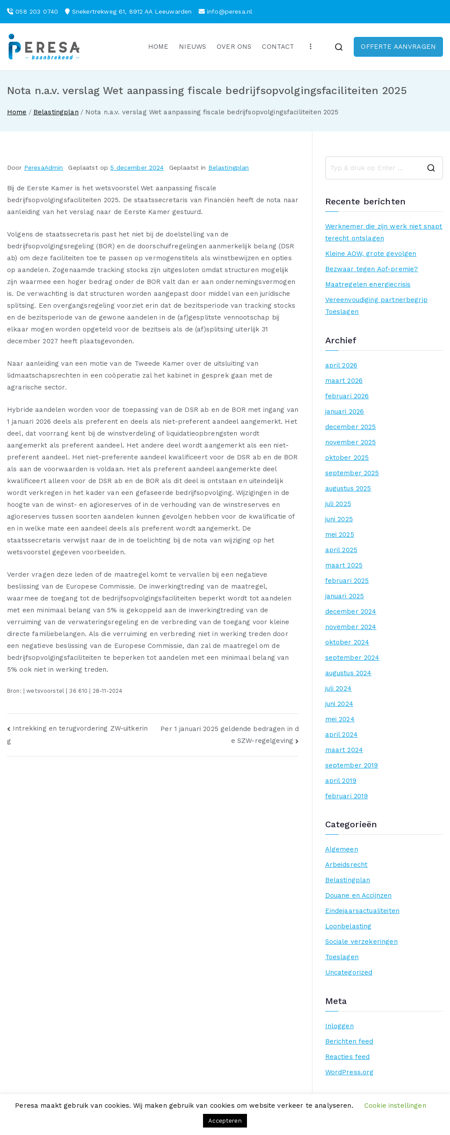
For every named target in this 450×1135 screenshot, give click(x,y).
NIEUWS (192, 47)
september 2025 (352, 473)
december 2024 (351, 611)
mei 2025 (339, 534)
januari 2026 (344, 411)
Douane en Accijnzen (358, 895)
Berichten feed (349, 1041)
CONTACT (278, 47)
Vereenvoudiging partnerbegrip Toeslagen (376, 306)
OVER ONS (234, 47)
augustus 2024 (348, 673)
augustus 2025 (348, 488)
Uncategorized (349, 972)
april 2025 (341, 550)
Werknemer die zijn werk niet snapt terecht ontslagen (384, 232)
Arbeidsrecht (346, 865)
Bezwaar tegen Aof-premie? (371, 269)
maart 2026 (344, 381)
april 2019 (341, 781)
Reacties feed (347, 1057)
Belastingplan (228, 167)
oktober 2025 (347, 458)
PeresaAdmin (43, 167)
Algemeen (341, 849)
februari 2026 (347, 396)
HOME (158, 47)
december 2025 (350, 427)
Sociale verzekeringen (361, 942)
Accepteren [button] (225, 1120)
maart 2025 (344, 565)
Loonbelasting (348, 926)
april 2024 (341, 734)
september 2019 (351, 765)
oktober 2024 (347, 642)
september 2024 (352, 658)
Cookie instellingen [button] (395, 1106)
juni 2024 (339, 704)
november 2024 (351, 627)
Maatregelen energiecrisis (368, 284)
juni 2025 (339, 519)
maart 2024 (344, 750)
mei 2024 (340, 719)
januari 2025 (344, 596)
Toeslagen (342, 957)
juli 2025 (338, 504)
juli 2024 (338, 688)
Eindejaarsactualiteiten (362, 911)
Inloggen (339, 1026)
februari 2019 (346, 796)
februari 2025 (347, 581)
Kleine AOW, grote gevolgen (371, 254)
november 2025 (350, 442)
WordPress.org (349, 1072)
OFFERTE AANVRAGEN (398, 47)
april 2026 (341, 365)
